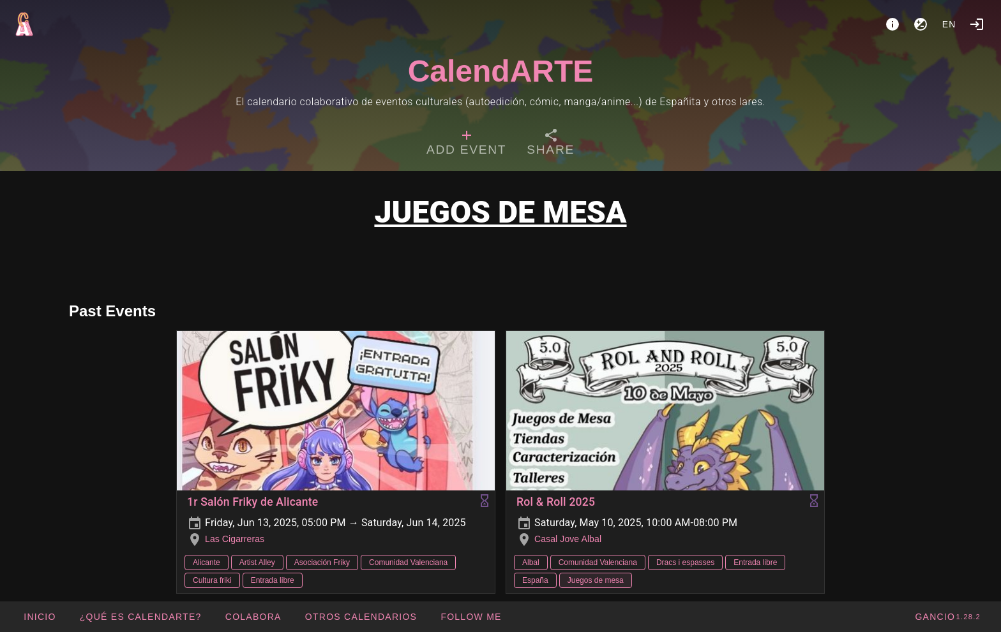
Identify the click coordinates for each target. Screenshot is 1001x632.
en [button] (949, 24)
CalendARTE (501, 71)
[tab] (466, 144)
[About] (892, 24)
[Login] (977, 24)
